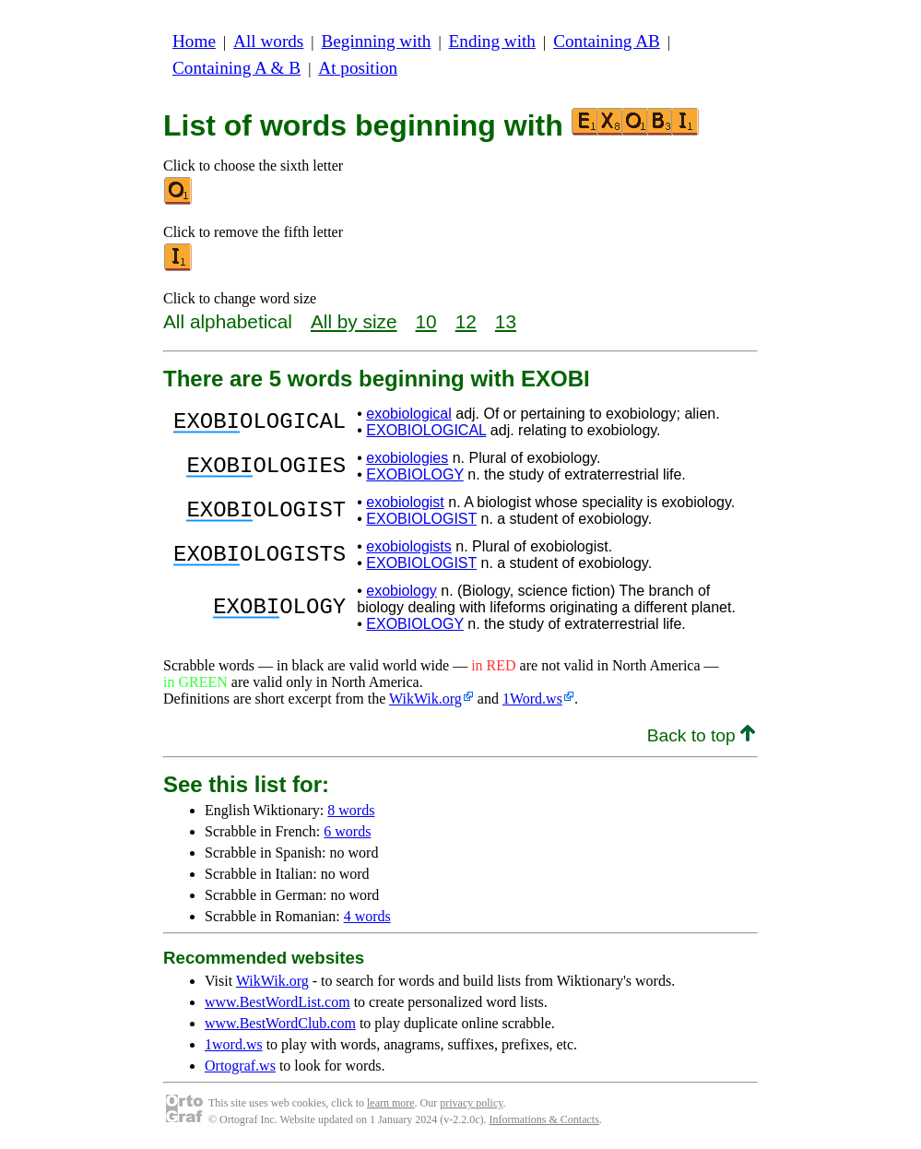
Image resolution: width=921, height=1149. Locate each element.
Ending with (492, 41)
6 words (347, 831)
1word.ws (234, 1044)
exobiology (401, 590)
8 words (350, 810)
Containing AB (606, 41)
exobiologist (405, 502)
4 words (367, 916)
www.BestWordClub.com (280, 1023)
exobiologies (407, 458)
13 (505, 321)
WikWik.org (425, 698)
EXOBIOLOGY (415, 474)
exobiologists (409, 546)
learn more (391, 1102)
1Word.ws (532, 698)
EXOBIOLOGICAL (426, 430)
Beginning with (376, 41)
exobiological (409, 413)
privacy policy (471, 1102)
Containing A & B (236, 67)
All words (268, 41)
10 (426, 321)
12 (466, 321)
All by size (354, 321)
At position (357, 67)
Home (194, 41)
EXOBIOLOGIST (421, 519)
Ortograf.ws (240, 1065)
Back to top (701, 735)
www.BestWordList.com (277, 1002)
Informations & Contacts (544, 1119)
